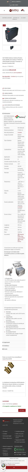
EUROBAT (20, 207)
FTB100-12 (14, 19)
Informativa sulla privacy (19, 436)
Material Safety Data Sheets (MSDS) (21, 236)
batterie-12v (16, 17)
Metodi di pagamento (8, 446)
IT (8, 1)
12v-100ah (23, 17)
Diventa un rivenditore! (5, 454)
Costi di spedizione (7, 448)
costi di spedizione (17, 72)
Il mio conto (14, 5)
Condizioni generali (20, 431)
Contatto (20, 132)
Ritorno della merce (7, 438)
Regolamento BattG (20, 440)
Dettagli (22, 410)
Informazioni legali (7, 436)
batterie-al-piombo (7, 17)
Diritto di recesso (19, 433)
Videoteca (5, 451)
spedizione (15, 404)
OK (14, 467)
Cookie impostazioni (20, 442)
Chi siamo (5, 431)
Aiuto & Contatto (17, 1)
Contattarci (13, 76)
